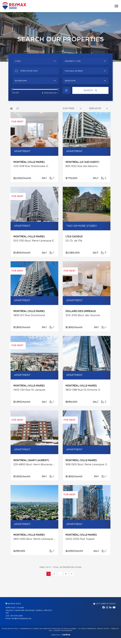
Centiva (65, 634)
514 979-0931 (16, 616)
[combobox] (35, 61)
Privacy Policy (103, 628)
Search (90, 90)
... (60, 574)
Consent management (62, 630)
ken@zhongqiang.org (21, 618)
